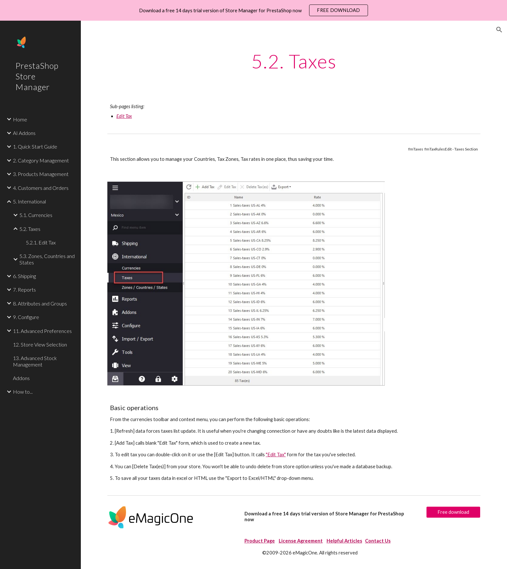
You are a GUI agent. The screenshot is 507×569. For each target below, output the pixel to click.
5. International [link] (29, 201)
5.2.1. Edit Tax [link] (41, 242)
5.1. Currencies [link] (35, 215)
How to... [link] (23, 391)
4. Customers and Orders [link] (41, 188)
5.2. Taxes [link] (29, 229)
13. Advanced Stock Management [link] (35, 361)
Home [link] (20, 119)
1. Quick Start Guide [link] (35, 146)
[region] (253, 10)
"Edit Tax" (276, 454)
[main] (293, 61)
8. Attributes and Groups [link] (40, 303)
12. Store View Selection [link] (40, 344)
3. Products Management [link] (41, 174)
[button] (499, 29)
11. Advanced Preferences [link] (42, 331)
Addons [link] (21, 378)
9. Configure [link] (26, 317)
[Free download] (453, 512)
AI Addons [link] (24, 133)
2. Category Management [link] (41, 160)
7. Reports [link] (24, 289)
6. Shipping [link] (24, 276)
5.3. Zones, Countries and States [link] (47, 259)
